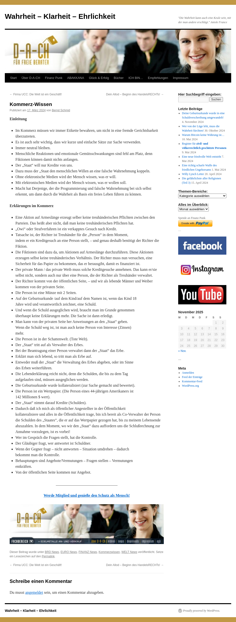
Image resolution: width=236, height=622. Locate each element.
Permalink (48, 556)
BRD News (52, 552)
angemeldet (34, 592)
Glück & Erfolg (99, 78)
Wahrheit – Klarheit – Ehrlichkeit (60, 16)
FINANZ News (88, 552)
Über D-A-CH (30, 78)
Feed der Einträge (192, 377)
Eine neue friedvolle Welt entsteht (201, 156)
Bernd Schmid (61, 110)
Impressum (180, 78)
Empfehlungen (158, 78)
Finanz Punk (53, 78)
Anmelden (188, 372)
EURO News (68, 552)
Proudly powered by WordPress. (201, 610)
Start (13, 78)
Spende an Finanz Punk (191, 218)
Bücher (119, 78)
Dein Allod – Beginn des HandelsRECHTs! (135, 94)
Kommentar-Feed (192, 381)
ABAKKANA (75, 78)
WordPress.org (190, 385)
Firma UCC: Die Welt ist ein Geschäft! (36, 94)
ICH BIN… (135, 78)
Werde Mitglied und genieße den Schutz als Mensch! (87, 495)
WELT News (129, 552)
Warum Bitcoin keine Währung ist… (203, 135)
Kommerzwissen (109, 552)
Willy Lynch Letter (193, 174)
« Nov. (182, 351)
